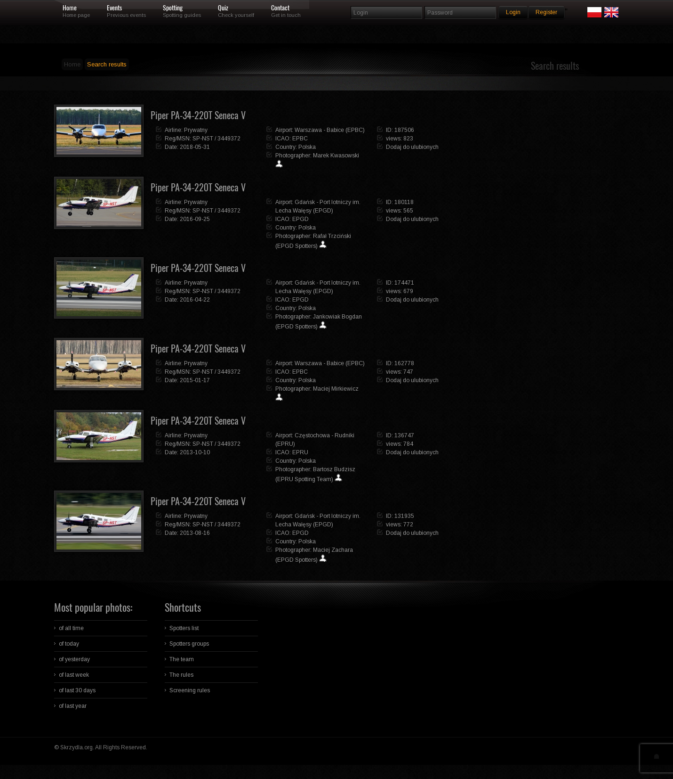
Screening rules (189, 690)
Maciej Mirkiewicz (336, 388)
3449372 (228, 138)
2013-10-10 (195, 452)
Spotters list (184, 628)
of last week (74, 675)
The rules (181, 675)
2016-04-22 (195, 299)
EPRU (300, 452)
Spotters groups (189, 643)
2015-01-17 (195, 380)
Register (546, 12)
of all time (71, 628)
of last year (73, 706)
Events (114, 8)
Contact (280, 8)
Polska (307, 147)
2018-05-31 (195, 147)
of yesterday (74, 659)
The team (181, 659)
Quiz (223, 8)
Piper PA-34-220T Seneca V (198, 115)
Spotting (173, 8)
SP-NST (202, 138)
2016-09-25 (195, 219)
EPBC (300, 138)
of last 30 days (77, 690)
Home (70, 8)
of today (69, 643)
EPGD (300, 219)
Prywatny (196, 130)
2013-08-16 (195, 533)
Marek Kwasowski (336, 155)
